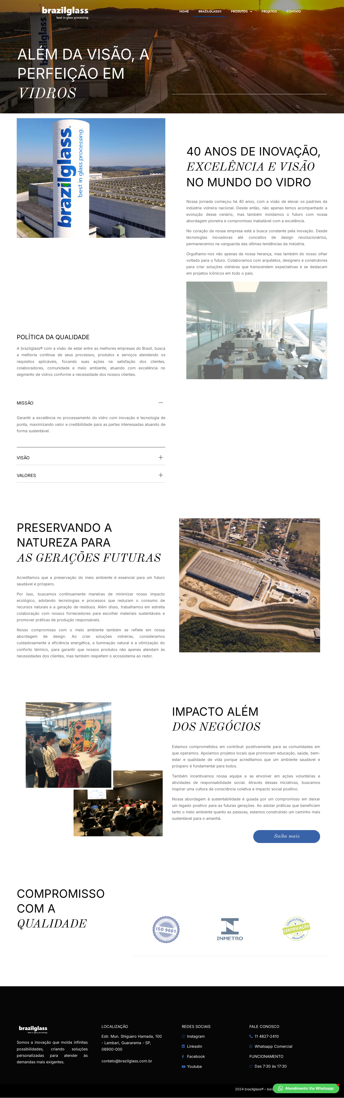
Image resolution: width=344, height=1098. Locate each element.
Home (184, 11)
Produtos (241, 12)
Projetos (269, 11)
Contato (293, 11)
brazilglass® (210, 11)
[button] (306, 1088)
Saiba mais (287, 836)
